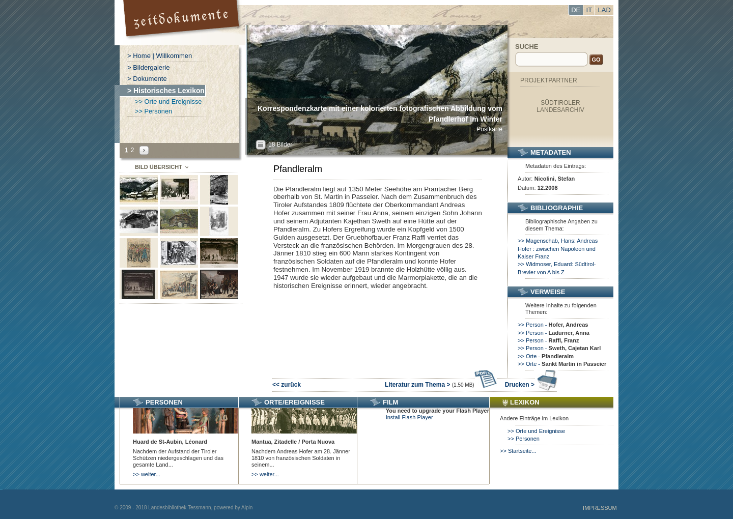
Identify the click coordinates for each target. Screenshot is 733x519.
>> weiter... (146, 474)
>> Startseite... (518, 451)
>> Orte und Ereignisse (168, 101)
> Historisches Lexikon (166, 90)
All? (261, 145)
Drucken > (531, 384)
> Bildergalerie (148, 67)
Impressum (600, 508)
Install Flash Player (409, 417)
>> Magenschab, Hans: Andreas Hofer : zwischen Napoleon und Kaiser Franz (558, 249)
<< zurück (286, 384)
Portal (182, 22)
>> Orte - (546, 356)
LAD (604, 10)
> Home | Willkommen (159, 56)
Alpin (246, 507)
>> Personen (153, 111)
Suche (527, 46)
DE (575, 10)
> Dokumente (147, 78)
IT (589, 10)
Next (144, 150)
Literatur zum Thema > (441, 384)
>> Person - (553, 325)
